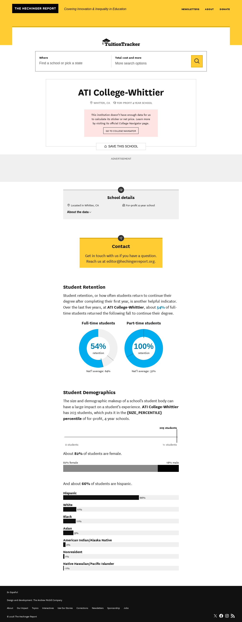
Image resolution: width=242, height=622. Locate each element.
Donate (225, 9)
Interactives (48, 608)
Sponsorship (113, 608)
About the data (79, 212)
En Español (12, 592)
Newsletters (190, 9)
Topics (35, 608)
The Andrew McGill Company (47, 600)
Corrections (82, 608)
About (209, 9)
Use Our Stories (65, 608)
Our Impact (22, 608)
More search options (131, 63)
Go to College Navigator (121, 131)
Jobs (126, 608)
